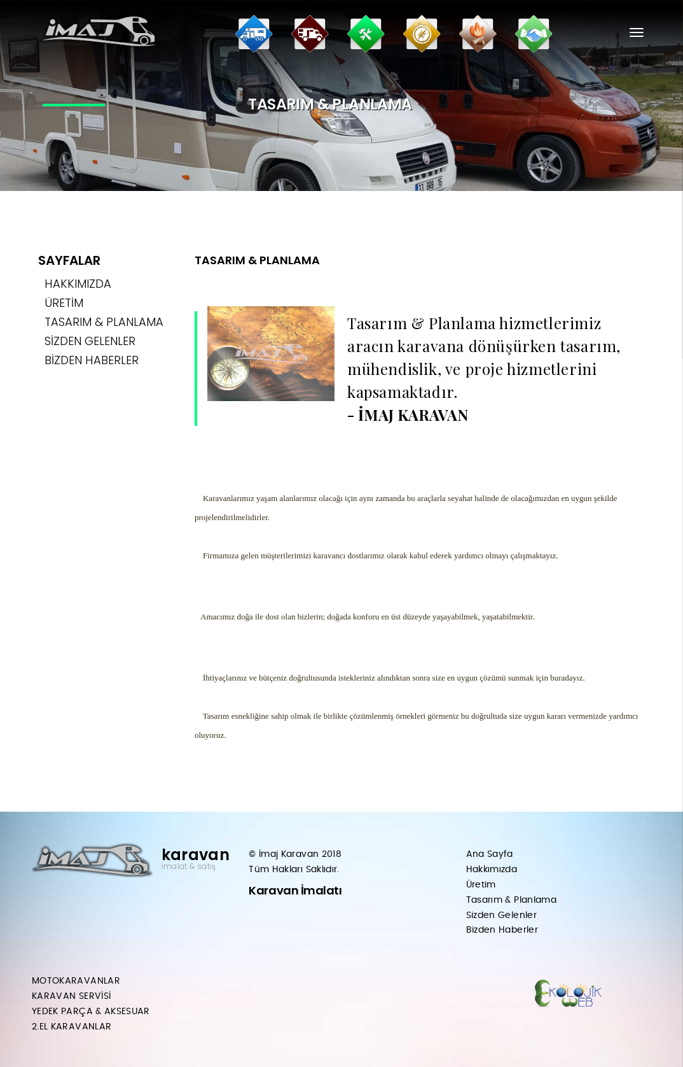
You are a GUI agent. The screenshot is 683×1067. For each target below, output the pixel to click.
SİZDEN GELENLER (90, 341)
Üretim (481, 884)
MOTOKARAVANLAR (76, 981)
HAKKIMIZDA (78, 284)
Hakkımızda (492, 869)
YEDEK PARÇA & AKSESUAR (91, 1011)
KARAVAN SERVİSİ (71, 996)
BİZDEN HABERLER (92, 360)
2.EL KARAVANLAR (71, 1026)
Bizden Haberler (502, 930)
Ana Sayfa (489, 854)
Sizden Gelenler (501, 915)
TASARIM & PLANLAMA (104, 322)
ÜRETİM (64, 303)
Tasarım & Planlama (511, 900)
